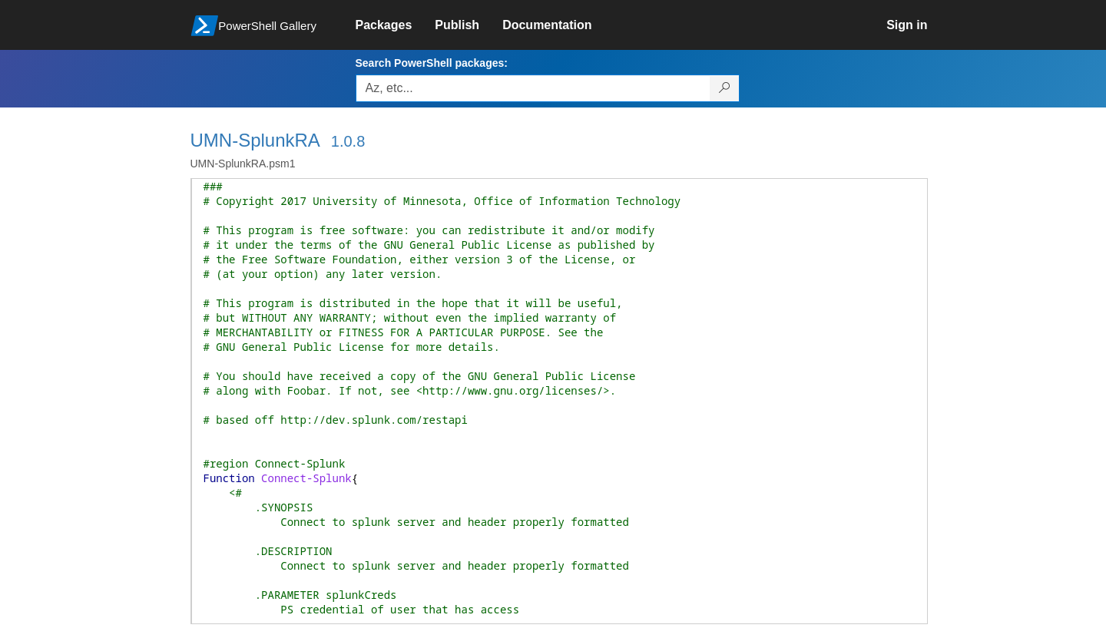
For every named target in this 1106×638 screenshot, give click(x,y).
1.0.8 (348, 141)
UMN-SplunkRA (255, 140)
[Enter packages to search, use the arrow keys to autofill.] (533, 88)
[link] (395, 25)
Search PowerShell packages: (432, 63)
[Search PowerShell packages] (725, 88)
